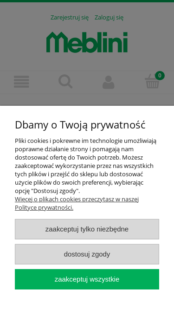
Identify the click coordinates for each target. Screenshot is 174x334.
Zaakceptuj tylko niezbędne (87, 229)
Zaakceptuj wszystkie (87, 279)
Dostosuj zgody (87, 254)
